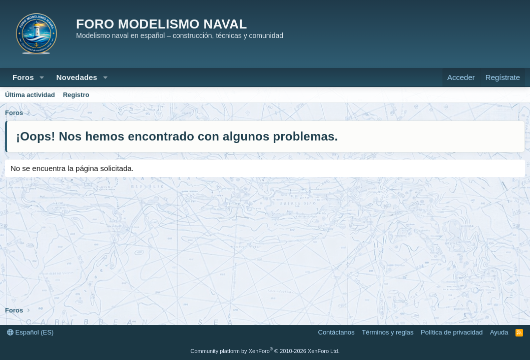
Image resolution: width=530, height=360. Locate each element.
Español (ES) (30, 332)
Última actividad (30, 94)
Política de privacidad (452, 332)
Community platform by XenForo (265, 351)
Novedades (77, 77)
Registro (76, 94)
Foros (23, 77)
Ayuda (499, 332)
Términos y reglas (387, 332)
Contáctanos (336, 332)
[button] (42, 77)
